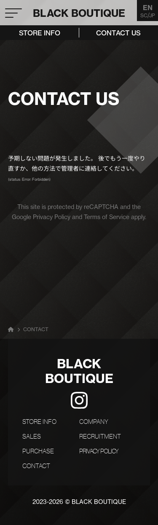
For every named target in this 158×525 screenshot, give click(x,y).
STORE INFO (39, 33)
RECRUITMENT (100, 436)
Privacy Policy (51, 217)
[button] (13, 6)
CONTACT (36, 466)
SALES (31, 436)
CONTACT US (118, 33)
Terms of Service (106, 217)
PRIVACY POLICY (98, 451)
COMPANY (93, 422)
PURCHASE (38, 451)
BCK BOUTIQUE (79, 13)
